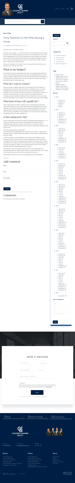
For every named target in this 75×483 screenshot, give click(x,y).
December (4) (62, 290)
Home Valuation (57, 417)
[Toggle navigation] (72, 8)
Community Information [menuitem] (9, 460)
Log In (62, 8)
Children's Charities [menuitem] (58, 462)
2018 (57, 251)
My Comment (6, 178)
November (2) (62, 140)
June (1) (61, 262)
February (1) (62, 102)
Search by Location (35, 417)
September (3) (62, 154)
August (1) (61, 153)
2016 (57, 293)
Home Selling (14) (60, 61)
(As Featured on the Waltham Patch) (13, 49)
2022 (57, 160)
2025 (57, 109)
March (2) (61, 116)
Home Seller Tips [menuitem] (32, 457)
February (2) (62, 114)
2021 (57, 181)
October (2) (62, 199)
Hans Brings (7, 45)
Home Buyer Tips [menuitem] (7, 457)
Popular (7, 417)
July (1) (60, 264)
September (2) (62, 119)
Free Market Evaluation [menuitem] (34, 458)
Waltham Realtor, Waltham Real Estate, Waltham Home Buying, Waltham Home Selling (62, 87)
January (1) (61, 100)
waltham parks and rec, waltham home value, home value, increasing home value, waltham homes (62, 79)
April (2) (61, 133)
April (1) (61, 105)
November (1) (62, 121)
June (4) (61, 151)
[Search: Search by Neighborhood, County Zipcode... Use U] (23, 21)
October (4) (62, 175)
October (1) (62, 156)
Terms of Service (28, 191)
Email (4, 171)
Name (4, 165)
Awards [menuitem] (55, 458)
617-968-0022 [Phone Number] (7, 445)
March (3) (61, 257)
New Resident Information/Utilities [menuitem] (12, 463)
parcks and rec (60, 74)
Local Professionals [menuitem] (8, 458)
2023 (57, 145)
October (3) (62, 224)
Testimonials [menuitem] (56, 460)
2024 (57, 125)
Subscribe (56, 35)
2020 (57, 206)
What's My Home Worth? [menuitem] (35, 460)
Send (37, 392)
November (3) (62, 288)
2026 (57, 97)
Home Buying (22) (60, 57)
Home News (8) (59, 59)
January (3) (62, 254)
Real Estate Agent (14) (61, 63)
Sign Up (57, 8)
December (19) (62, 296)
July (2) (61, 117)
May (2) (61, 170)
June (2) (61, 135)
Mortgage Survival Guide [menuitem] (9, 465)
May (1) (60, 107)
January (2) (62, 128)
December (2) (62, 158)
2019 (57, 230)
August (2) (61, 196)
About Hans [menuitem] (56, 457)
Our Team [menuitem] (55, 463)
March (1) (61, 103)
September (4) (62, 138)
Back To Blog (7, 33)
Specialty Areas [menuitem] (7, 462)
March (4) (61, 149)
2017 (57, 270)
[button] (42, 21)
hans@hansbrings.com (23, 445)
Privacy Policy (22, 191)
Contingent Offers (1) (61, 55)
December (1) (62, 122)
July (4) (61, 281)
